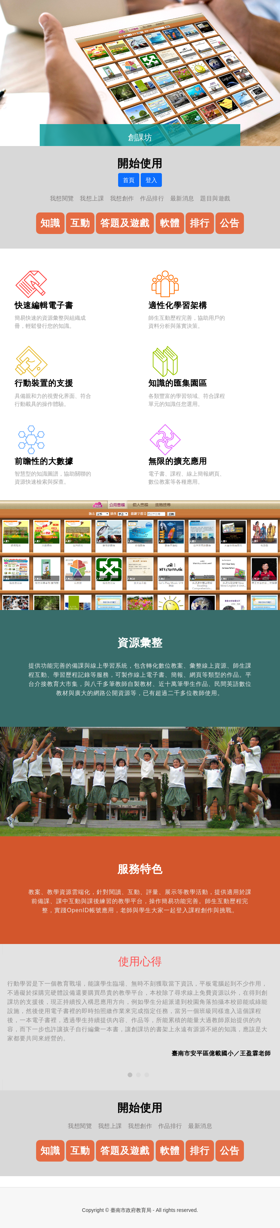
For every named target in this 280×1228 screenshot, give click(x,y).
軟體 (170, 223)
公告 (230, 223)
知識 (50, 223)
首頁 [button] (129, 180)
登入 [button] (151, 180)
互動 (80, 223)
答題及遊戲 (124, 223)
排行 (200, 223)
